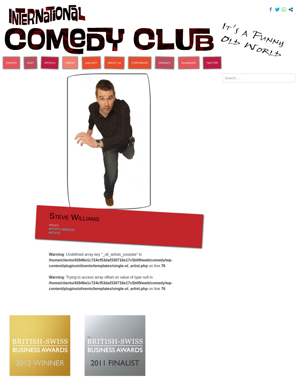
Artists (50, 63)
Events (11, 62)
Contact (164, 62)
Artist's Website (62, 229)
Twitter (212, 62)
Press (70, 62)
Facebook (189, 62)
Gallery (91, 63)
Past (30, 63)
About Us (114, 62)
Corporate (140, 63)
